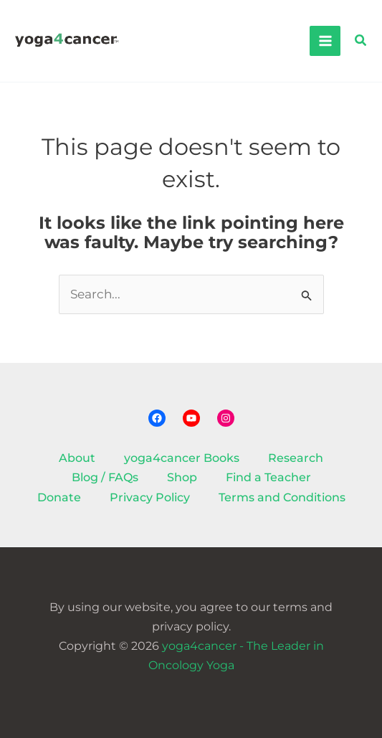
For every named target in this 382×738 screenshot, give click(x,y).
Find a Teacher (268, 477)
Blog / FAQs (105, 477)
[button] (361, 41)
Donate (59, 497)
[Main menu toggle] (325, 41)
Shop (182, 477)
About (77, 458)
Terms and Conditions (282, 497)
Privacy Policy (150, 497)
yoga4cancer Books (181, 458)
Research (295, 458)
